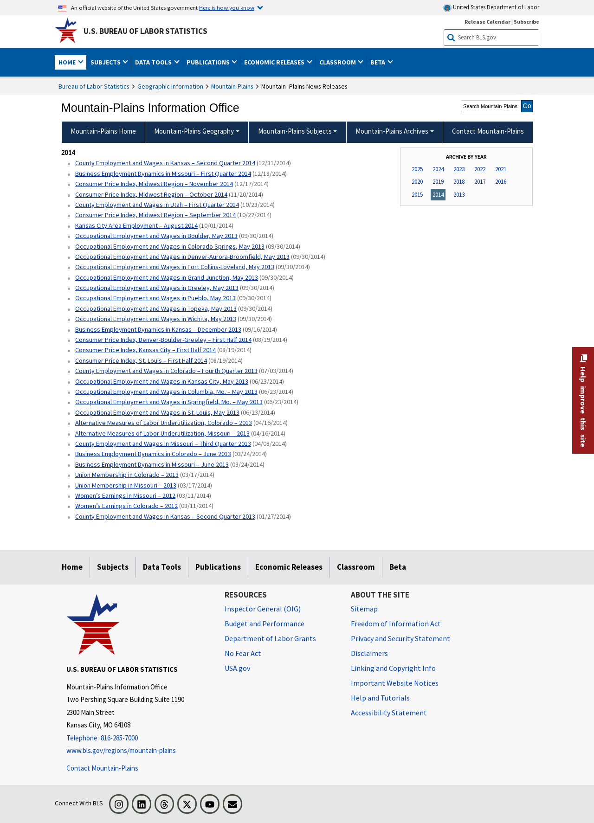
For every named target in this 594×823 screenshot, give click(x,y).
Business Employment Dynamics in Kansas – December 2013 (158, 329)
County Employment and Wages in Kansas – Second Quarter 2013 (165, 516)
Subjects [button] (106, 62)
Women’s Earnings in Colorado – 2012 (126, 506)
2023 (459, 169)
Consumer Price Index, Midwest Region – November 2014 (154, 184)
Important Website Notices (395, 683)
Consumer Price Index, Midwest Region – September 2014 (155, 215)
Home (72, 567)
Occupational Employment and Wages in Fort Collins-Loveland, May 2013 (174, 267)
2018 (459, 182)
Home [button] (67, 62)
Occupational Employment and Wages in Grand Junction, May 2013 (166, 277)
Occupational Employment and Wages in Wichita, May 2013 (155, 319)
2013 (459, 195)
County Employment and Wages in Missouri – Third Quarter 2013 (163, 443)
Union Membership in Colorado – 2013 (127, 474)
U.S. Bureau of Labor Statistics (145, 31)
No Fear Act (243, 653)
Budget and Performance (264, 623)
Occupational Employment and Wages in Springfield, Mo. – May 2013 (169, 402)
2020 (417, 182)
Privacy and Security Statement (400, 638)
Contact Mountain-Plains (102, 768)
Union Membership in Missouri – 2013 (125, 485)
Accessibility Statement (389, 712)
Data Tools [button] (154, 62)
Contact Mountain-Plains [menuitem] (488, 131)
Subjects (113, 567)
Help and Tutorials (380, 697)
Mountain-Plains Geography (194, 131)
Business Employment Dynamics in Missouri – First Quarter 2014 (163, 173)
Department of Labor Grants (270, 638)
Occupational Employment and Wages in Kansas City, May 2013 (161, 381)
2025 (417, 169)
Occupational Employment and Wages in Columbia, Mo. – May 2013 (166, 391)
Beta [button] (378, 62)
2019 (438, 182)
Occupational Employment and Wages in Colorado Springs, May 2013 (170, 246)
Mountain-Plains (232, 86)
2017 (479, 182)
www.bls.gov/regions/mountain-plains (121, 750)
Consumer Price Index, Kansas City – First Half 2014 (145, 350)
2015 (417, 195)
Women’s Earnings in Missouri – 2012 (125, 495)
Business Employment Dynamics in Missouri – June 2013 (152, 464)
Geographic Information (170, 86)
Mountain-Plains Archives (391, 131)
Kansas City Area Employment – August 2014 (136, 225)
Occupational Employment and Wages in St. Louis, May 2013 (157, 412)
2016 (500, 182)
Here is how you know (226, 7)
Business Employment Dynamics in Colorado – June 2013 (153, 454)
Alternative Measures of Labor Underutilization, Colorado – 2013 (163, 422)
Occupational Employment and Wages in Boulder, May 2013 (156, 235)
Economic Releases (289, 567)
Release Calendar (487, 21)
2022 (479, 169)
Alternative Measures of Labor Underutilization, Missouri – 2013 (162, 433)
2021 (500, 169)
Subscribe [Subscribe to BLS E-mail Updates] (526, 21)
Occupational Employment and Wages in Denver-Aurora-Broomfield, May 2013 (182, 256)
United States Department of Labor (491, 7)
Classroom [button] (338, 62)
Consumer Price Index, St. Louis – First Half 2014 (141, 360)
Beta (397, 567)
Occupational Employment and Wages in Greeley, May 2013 (157, 287)
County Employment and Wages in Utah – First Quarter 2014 (157, 204)
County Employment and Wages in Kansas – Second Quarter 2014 (165, 163)
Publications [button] (209, 62)
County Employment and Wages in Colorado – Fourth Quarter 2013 (166, 370)
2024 (438, 169)
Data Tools (162, 567)
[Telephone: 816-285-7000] (138, 738)
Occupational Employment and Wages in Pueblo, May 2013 (155, 298)
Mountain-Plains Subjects (295, 131)
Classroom (356, 567)
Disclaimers (369, 653)
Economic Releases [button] (275, 62)
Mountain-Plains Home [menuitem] (103, 131)
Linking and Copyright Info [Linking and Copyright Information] (393, 668)
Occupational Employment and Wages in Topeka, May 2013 (156, 308)
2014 (438, 195)
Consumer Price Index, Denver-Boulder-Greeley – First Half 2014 (163, 339)
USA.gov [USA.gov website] (237, 668)
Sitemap (364, 608)
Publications (218, 567)
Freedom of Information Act (396, 623)
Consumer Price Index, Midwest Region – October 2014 (151, 194)
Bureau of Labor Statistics (93, 86)
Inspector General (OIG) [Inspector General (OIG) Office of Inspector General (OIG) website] (263, 608)
